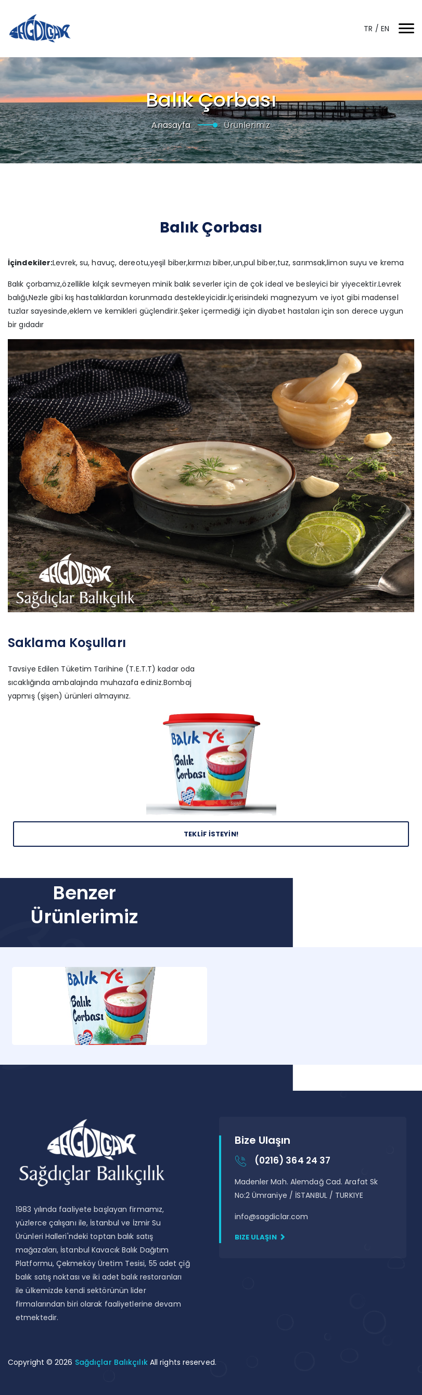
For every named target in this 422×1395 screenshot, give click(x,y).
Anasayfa (170, 125)
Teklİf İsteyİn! (211, 834)
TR (369, 28)
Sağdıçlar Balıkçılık (112, 1362)
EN (385, 28)
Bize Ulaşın (260, 1237)
